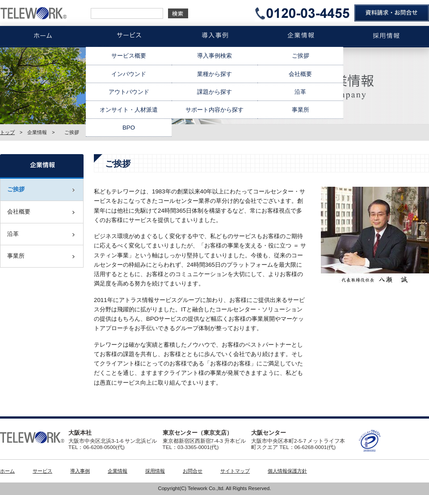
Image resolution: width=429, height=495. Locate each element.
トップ (7, 132)
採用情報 (155, 471)
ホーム (7, 471)
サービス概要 (128, 55)
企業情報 (117, 471)
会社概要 (300, 74)
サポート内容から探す (214, 109)
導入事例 (80, 471)
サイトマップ (235, 471)
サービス (42, 471)
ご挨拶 (300, 55)
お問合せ (192, 471)
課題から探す (214, 91)
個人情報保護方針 (287, 471)
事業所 (300, 109)
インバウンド (128, 74)
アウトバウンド (129, 91)
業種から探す (214, 74)
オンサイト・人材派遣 (129, 109)
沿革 (300, 91)
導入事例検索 (214, 55)
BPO (128, 127)
